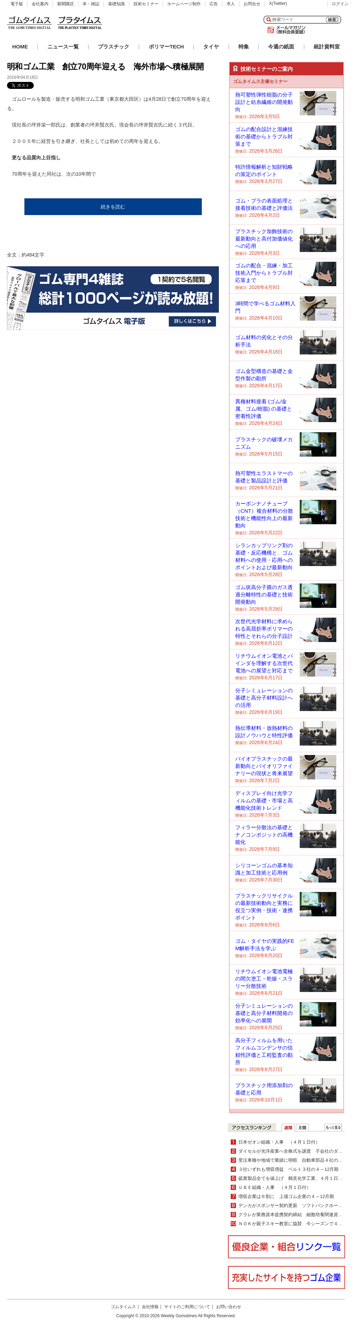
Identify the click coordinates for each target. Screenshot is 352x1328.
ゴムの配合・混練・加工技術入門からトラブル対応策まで (264, 272)
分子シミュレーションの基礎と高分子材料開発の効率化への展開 (264, 1013)
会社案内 (40, 3)
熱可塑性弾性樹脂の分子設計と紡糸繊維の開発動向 (264, 102)
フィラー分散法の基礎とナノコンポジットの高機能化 (264, 834)
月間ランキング (302, 1127)
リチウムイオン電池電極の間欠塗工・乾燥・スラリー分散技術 (264, 978)
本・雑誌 (91, 3)
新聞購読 (65, 3)
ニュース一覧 (63, 46)
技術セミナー (146, 3)
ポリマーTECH (166, 46)
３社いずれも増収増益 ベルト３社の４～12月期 (288, 1169)
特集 (243, 46)
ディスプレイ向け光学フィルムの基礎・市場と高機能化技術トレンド (264, 800)
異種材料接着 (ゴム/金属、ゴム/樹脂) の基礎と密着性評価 (263, 408)
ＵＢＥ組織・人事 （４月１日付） (274, 1187)
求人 (231, 3)
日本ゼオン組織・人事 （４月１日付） (279, 1142)
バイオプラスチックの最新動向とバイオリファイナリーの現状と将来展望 (264, 766)
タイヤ (211, 46)
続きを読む (113, 206)
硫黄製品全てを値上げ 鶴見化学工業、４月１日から (292, 1178)
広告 (213, 3)
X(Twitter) (278, 3)
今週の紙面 (281, 46)
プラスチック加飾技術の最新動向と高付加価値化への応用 (264, 238)
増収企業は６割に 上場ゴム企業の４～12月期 (286, 1196)
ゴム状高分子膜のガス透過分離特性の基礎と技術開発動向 (264, 594)
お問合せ (252, 3)
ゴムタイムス (123, 1306)
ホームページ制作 (184, 3)
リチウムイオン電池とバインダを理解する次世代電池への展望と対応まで (264, 663)
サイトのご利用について (187, 1306)
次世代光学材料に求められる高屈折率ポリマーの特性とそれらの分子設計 (264, 628)
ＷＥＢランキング (333, 1127)
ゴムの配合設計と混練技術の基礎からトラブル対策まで (264, 136)
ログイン (340, 3)
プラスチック (113, 46)
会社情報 (150, 1306)
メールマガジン (285, 30)
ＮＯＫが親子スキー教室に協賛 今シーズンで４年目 (292, 1223)
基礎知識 (116, 3)
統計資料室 (327, 46)
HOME (20, 46)
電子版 (16, 3)
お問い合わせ (228, 1306)
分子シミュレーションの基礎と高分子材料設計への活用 (264, 697)
